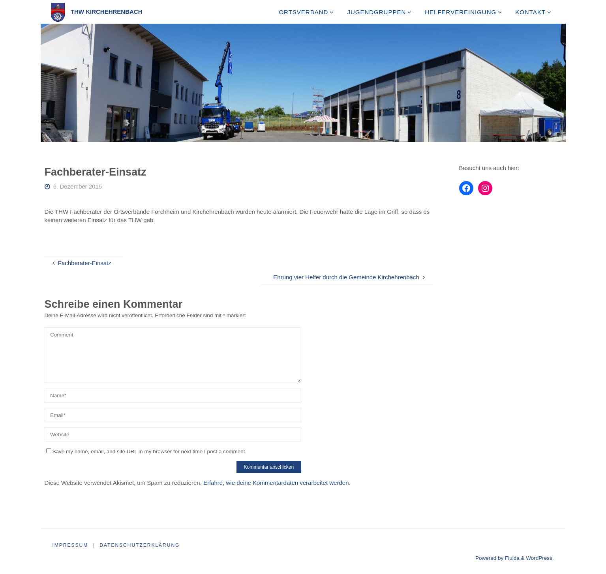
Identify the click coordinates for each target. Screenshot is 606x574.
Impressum (70, 545)
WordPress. (539, 558)
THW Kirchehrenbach (107, 11)
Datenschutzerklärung (139, 545)
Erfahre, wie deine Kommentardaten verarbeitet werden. (277, 482)
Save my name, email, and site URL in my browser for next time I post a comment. (146, 451)
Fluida (511, 558)
